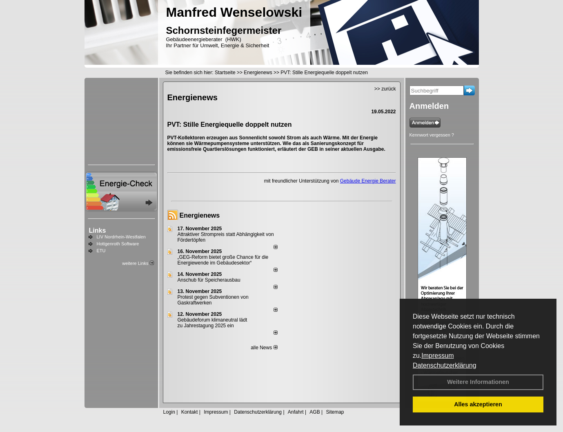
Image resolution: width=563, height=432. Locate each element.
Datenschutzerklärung (444, 365)
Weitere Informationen (478, 382)
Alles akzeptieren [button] (478, 404)
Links (97, 230)
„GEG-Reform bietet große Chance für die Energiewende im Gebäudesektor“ (223, 260)
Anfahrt (296, 412)
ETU (101, 250)
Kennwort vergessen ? (431, 134)
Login (169, 412)
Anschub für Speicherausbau (209, 280)
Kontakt (189, 412)
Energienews (200, 215)
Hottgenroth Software (118, 243)
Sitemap (335, 412)
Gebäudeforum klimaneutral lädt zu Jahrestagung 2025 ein (212, 322)
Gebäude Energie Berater (368, 181)
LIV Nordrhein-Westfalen (121, 236)
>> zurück (385, 89)
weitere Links (138, 263)
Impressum (437, 355)
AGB (314, 412)
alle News (264, 347)
